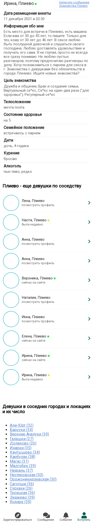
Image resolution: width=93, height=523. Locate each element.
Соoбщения (45, 517)
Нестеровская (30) (26, 475)
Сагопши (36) (22, 484)
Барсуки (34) (21, 429)
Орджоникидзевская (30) (33, 479)
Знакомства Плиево (73, 6)
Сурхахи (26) (21, 488)
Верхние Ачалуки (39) (29, 434)
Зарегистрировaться (17, 517)
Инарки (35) (20, 448)
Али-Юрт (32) (21, 425)
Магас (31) (19, 461)
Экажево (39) (22, 497)
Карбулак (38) (22, 456)
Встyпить (84, 517)
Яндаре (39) (20, 501)
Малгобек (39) (23, 465)
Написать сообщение (74, 2)
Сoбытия (66, 517)
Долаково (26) (23, 443)
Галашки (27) (21, 438)
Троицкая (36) (22, 492)
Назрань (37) (21, 470)
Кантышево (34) (25, 452)
